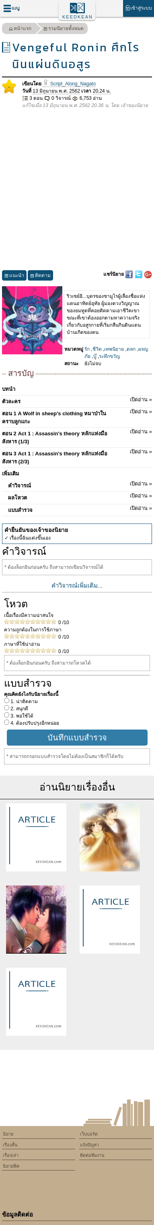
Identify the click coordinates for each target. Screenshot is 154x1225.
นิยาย (8, 1134)
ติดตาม (40, 276)
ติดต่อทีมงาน (92, 1155)
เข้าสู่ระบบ (138, 7)
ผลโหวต (80, 496)
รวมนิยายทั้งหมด (63, 29)
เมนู (11, 8)
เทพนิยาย (114, 349)
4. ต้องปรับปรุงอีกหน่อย (34, 723)
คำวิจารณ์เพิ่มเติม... (77, 585)
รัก (87, 349)
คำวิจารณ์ (80, 484)
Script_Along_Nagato (69, 84)
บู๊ (95, 356)
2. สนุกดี (18, 709)
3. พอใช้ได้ (21, 716)
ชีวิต (97, 349)
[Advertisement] (77, 190)
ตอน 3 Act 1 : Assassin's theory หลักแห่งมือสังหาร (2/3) (77, 456)
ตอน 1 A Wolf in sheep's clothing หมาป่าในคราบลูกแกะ (77, 416)
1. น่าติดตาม (23, 701)
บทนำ (8, 389)
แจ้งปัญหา (89, 1144)
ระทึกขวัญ (109, 356)
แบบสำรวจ (80, 508)
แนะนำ (14, 276)
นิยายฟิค (11, 1166)
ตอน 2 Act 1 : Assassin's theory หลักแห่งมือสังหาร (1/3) (77, 436)
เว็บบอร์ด (89, 1134)
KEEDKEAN (77, 16)
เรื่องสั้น (10, 1144)
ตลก (131, 349)
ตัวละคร (77, 400)
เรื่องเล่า (10, 1155)
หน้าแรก (20, 29)
